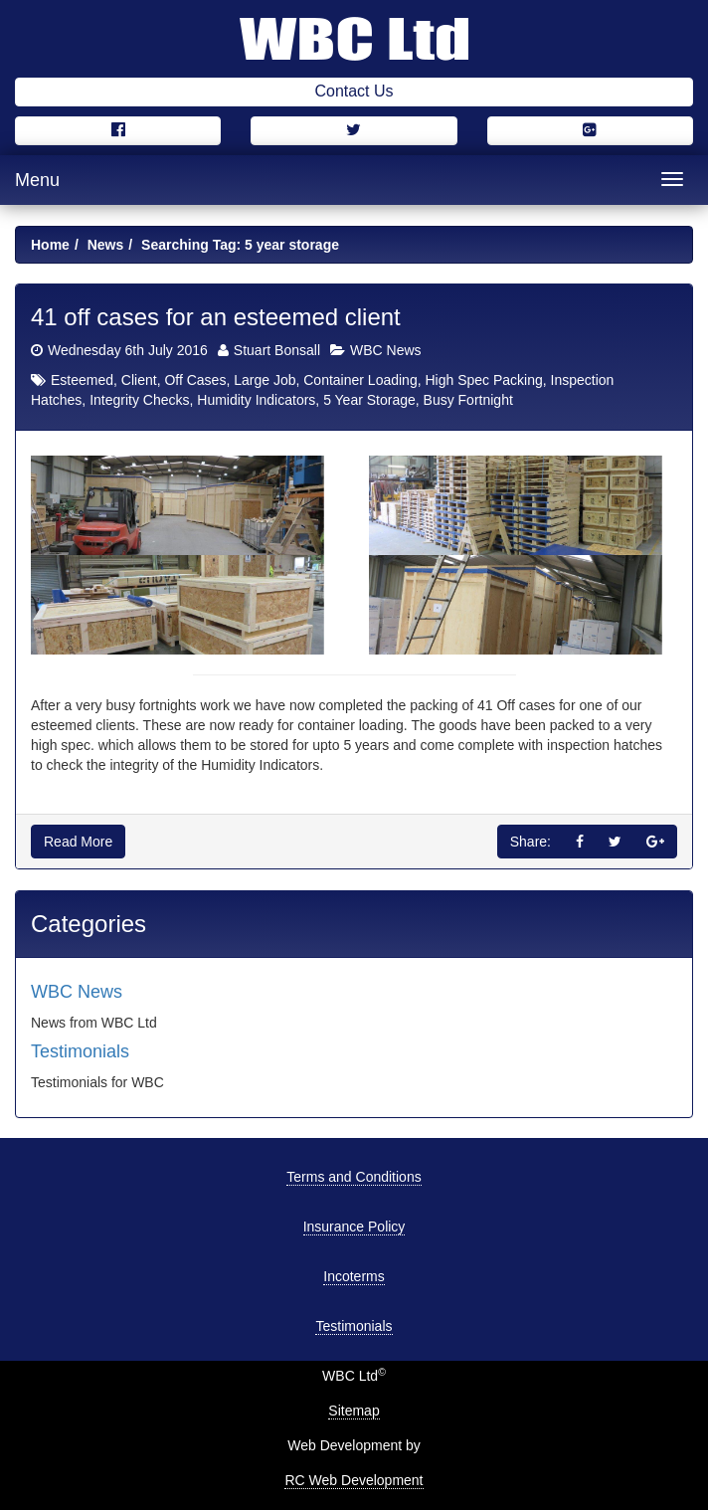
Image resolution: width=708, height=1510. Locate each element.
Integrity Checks (139, 400)
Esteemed (82, 380)
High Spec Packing (483, 380)
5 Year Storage (369, 400)
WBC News (386, 350)
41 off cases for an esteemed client (216, 316)
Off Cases (195, 380)
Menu (37, 180)
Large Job (264, 380)
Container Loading (360, 380)
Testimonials (80, 1051)
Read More (78, 841)
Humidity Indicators (256, 400)
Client (139, 380)
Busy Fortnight (468, 400)
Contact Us (353, 91)
